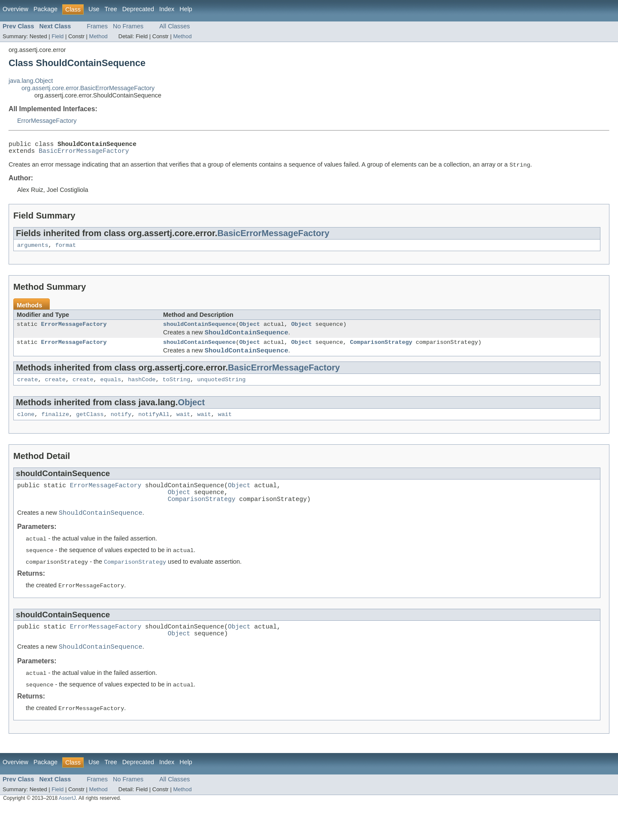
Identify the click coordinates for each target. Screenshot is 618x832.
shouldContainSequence (199, 330)
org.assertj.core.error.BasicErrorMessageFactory (87, 88)
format (65, 250)
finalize (55, 427)
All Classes (174, 26)
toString (177, 391)
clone (25, 427)
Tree (111, 9)
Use (94, 9)
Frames (97, 26)
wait (183, 427)
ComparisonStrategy (381, 351)
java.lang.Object (31, 80)
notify (121, 427)
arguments (32, 250)
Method (98, 36)
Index (166, 9)
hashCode (142, 391)
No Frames (128, 26)
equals (110, 391)
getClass (90, 427)
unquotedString (221, 391)
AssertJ (67, 827)
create (27, 391)
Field (58, 36)
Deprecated (138, 9)
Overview (15, 9)
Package (45, 9)
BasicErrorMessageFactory (84, 153)
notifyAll (154, 427)
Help (185, 9)
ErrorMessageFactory (46, 120)
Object (249, 330)
